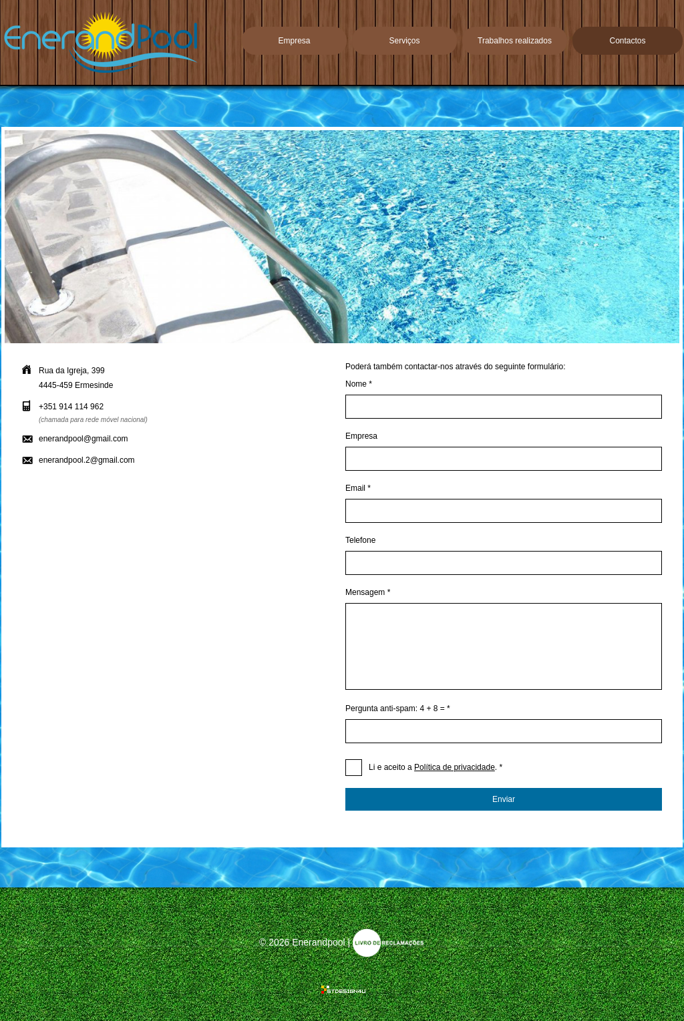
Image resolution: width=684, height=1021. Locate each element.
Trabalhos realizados (515, 40)
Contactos (627, 40)
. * (435, 767)
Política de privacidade (454, 767)
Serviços (404, 40)
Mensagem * (367, 592)
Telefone (360, 540)
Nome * (358, 384)
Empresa (294, 40)
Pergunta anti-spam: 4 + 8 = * (397, 708)
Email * (358, 488)
